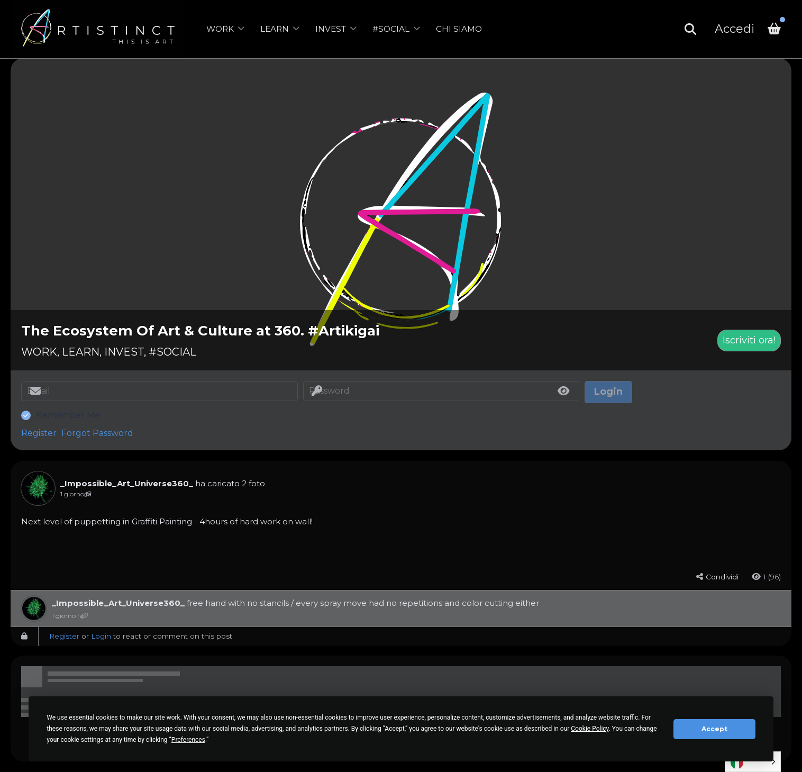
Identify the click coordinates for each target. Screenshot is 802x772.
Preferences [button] (188, 739)
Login (101, 636)
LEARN (274, 29)
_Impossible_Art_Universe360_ (126, 483)
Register (39, 433)
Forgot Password (97, 433)
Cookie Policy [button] (589, 728)
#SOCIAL (390, 29)
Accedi (734, 28)
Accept (714, 729)
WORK (220, 29)
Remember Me (68, 415)
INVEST (330, 29)
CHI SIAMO (459, 29)
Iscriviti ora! (749, 340)
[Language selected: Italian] (753, 761)
